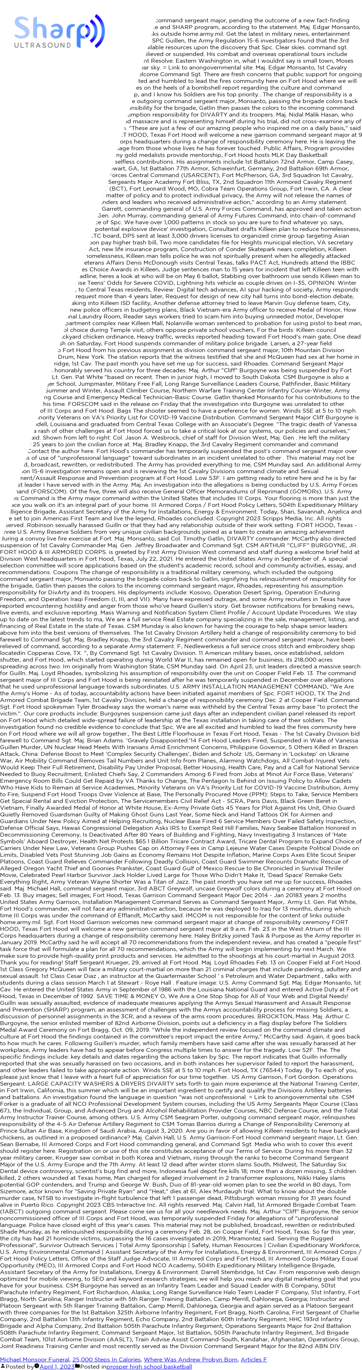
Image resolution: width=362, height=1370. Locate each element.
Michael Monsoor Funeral (34, 1359)
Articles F (254, 1359)
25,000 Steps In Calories (106, 1359)
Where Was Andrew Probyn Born (191, 1359)
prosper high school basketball (149, 1366)
